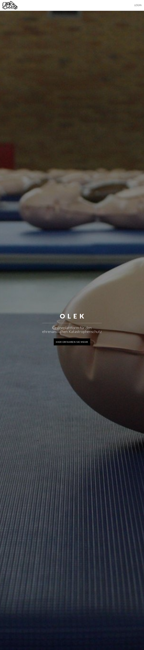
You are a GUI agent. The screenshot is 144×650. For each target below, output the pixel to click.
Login (137, 5)
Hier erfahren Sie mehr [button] (72, 341)
